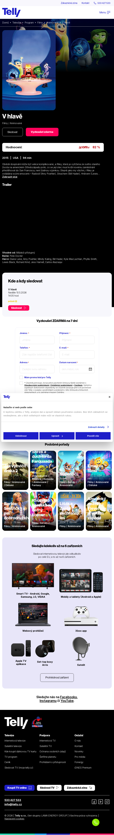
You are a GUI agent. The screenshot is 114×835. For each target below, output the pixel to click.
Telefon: (25, 348)
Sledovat (13, 132)
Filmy (40, 22)
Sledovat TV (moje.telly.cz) (18, 767)
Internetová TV (47, 740)
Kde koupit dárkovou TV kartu (20, 751)
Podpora (44, 735)
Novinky (79, 751)
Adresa (24, 362)
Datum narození (68, 362)
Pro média (80, 757)
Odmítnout (21, 436)
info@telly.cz (13, 804)
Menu (104, 12)
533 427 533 (12, 800)
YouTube (67, 701)
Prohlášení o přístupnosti (52, 762)
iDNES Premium (83, 767)
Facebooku (68, 697)
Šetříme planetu (47, 757)
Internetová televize (15, 740)
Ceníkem (78, 385)
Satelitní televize (13, 746)
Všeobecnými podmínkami (36, 385)
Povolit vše (93, 436)
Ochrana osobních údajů (52, 751)
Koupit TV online (19, 788)
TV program (10, 757)
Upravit (57, 436)
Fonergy (79, 762)
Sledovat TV (49, 788)
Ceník (7, 762)
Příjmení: (64, 333)
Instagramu (48, 701)
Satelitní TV (45, 746)
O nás (78, 740)
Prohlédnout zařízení (57, 677)
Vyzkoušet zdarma (42, 132)
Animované (53, 22)
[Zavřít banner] (110, 397)
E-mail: (63, 348)
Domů (5, 22)
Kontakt (85, 2)
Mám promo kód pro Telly (37, 377)
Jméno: (24, 333)
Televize (16, 22)
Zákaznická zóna (68, 2)
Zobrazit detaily (96, 427)
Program (29, 22)
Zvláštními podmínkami (61, 385)
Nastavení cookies (14, 818)
